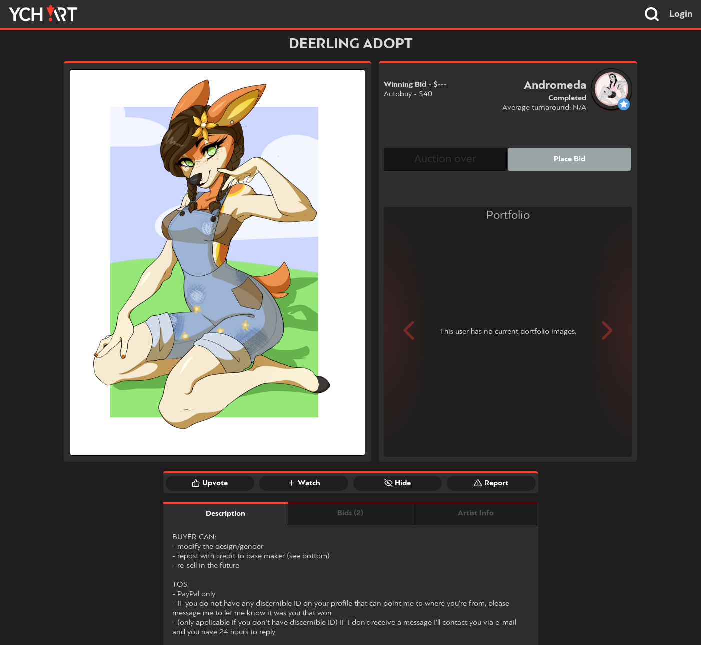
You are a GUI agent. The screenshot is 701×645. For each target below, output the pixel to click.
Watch (303, 483)
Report (491, 483)
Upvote (210, 483)
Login (681, 14)
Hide (397, 483)
